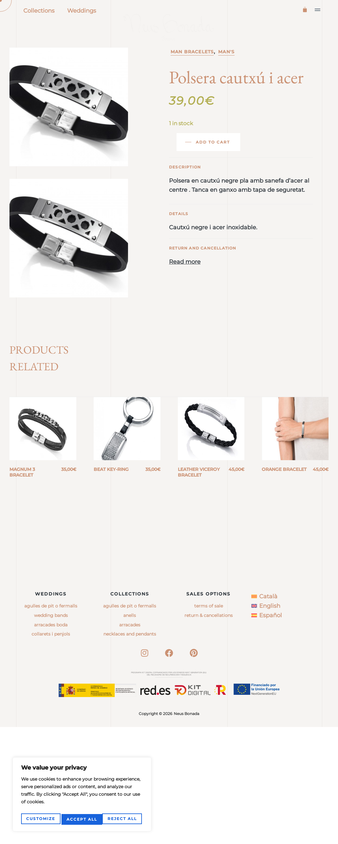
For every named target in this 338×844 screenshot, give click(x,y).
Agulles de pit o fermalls (50, 723)
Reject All (81, 819)
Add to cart (213, 169)
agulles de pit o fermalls (129, 723)
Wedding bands (51, 732)
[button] (318, 10)
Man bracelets (192, 79)
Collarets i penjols (51, 751)
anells (129, 732)
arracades (129, 742)
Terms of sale (208, 723)
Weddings (81, 10)
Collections (39, 10)
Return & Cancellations (208, 732)
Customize (40, 819)
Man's (226, 79)
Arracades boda (50, 742)
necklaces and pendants (129, 751)
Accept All (123, 819)
